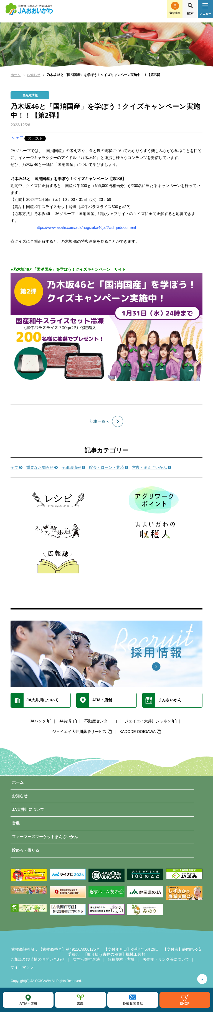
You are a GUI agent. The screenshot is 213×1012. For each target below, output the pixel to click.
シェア (17, 137)
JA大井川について (28, 809)
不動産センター (97, 721)
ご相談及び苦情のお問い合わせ (38, 959)
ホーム (16, 75)
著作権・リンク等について (166, 959)
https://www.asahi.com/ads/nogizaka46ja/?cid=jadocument (86, 227)
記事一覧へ (99, 421)
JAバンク (38, 721)
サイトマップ (22, 967)
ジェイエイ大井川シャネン (148, 721)
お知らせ (33, 75)
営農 (16, 823)
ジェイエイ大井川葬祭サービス (79, 731)
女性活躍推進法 (86, 959)
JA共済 (65, 721)
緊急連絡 (175, 12)
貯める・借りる (25, 850)
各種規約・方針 (121, 959)
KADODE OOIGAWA (138, 731)
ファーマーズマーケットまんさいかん (45, 836)
